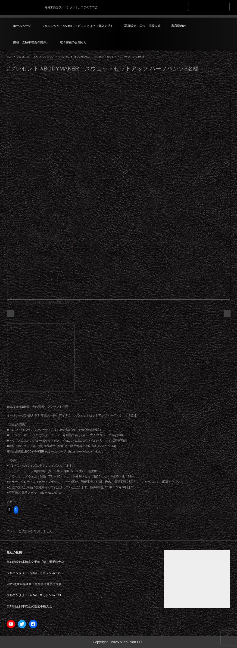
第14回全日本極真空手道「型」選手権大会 (35, 562)
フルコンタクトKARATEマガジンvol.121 (34, 595)
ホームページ (22, 26)
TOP (9, 56)
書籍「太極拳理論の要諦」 (31, 42)
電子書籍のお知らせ (73, 42)
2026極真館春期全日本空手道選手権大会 (34, 584)
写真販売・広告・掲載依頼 (142, 26)
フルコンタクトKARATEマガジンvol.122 (34, 573)
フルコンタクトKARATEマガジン (35, 56)
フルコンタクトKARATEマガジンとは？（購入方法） (78, 26)
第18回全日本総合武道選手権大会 (29, 606)
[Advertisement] (197, 579)
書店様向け (178, 26)
